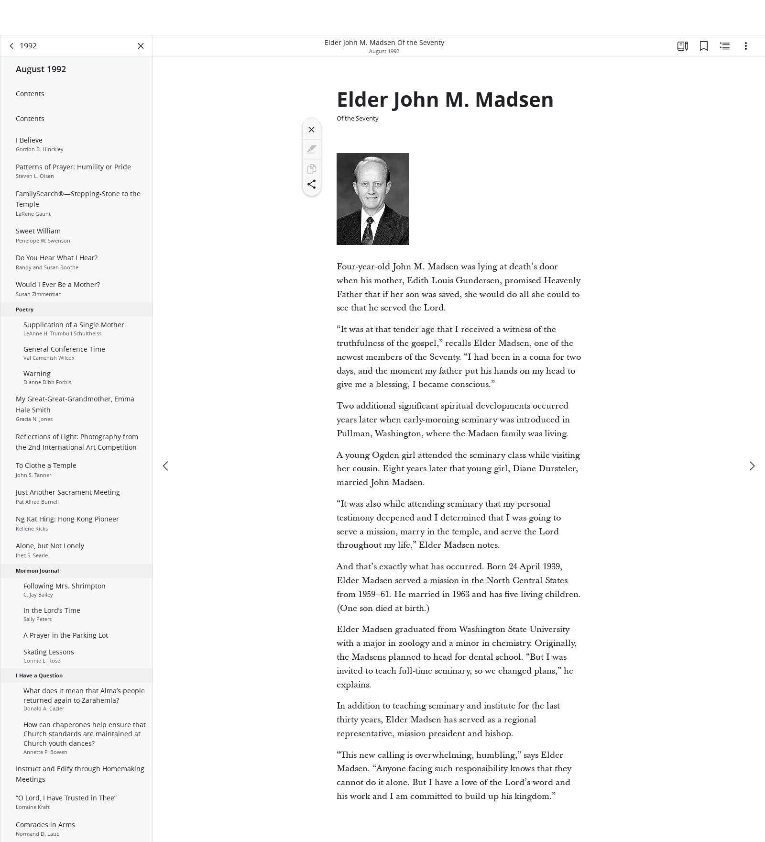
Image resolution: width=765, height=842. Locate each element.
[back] (12, 46)
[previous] (166, 430)
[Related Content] (724, 45)
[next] (751, 430)
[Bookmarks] (703, 45)
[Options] (745, 45)
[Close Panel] (141, 46)
